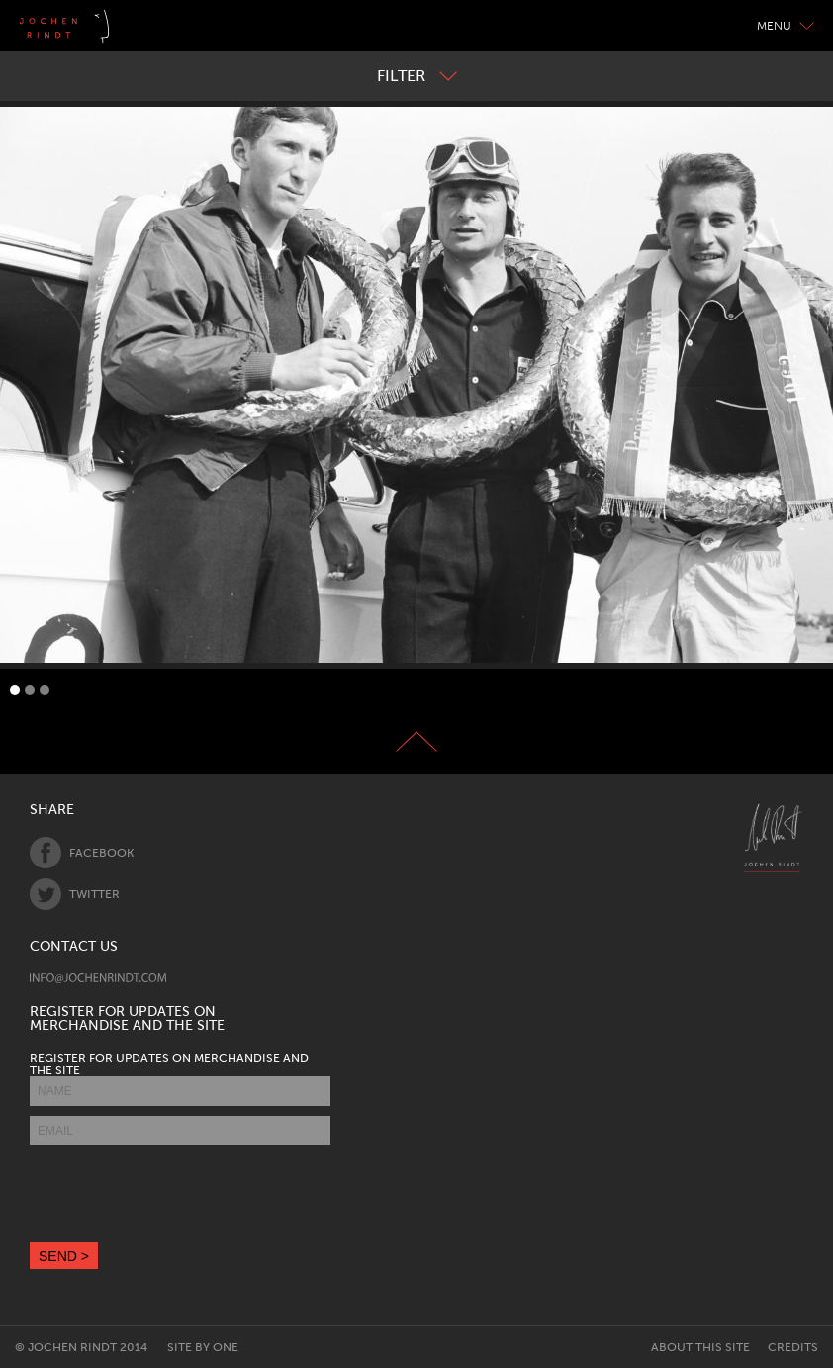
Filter (417, 75)
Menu (785, 26)
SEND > (64, 1256)
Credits (793, 1347)
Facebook (82, 852)
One (225, 1347)
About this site (700, 1347)
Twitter (75, 894)
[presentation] (180, 1193)
